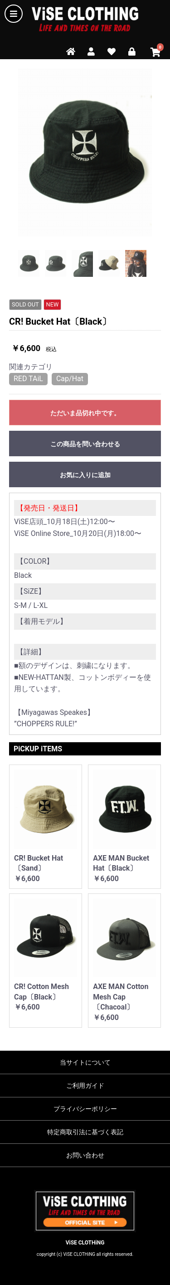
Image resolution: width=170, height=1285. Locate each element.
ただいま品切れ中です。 (85, 413)
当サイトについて (85, 1062)
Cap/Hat (69, 378)
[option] (85, 152)
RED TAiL (28, 378)
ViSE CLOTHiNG (85, 1242)
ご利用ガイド (85, 1085)
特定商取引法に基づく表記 (85, 1132)
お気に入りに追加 (85, 475)
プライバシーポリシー (85, 1108)
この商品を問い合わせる (85, 444)
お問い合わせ (85, 1155)
